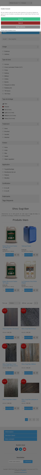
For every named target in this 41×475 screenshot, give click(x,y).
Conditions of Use (12, 30)
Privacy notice (4, 30)
